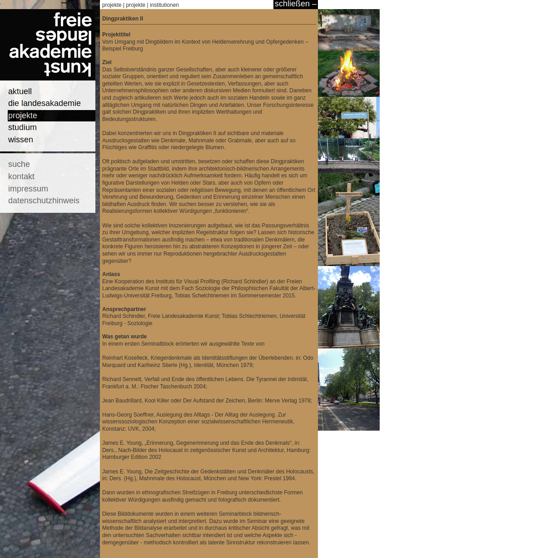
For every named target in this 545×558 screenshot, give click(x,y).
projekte (22, 115)
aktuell (20, 91)
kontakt (21, 176)
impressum (28, 188)
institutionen (164, 5)
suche (19, 164)
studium (22, 127)
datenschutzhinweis (43, 200)
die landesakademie (44, 103)
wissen (20, 139)
